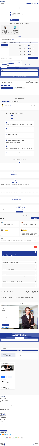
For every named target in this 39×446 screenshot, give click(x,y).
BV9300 (12, 107)
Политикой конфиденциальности (5, 327)
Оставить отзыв (35, 218)
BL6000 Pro (22, 107)
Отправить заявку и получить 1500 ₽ (19, 75)
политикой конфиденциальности (22, 76)
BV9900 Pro (32, 107)
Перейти (10, 105)
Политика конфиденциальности (19, 441)
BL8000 (6, 107)
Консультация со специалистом (31, 58)
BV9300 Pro (8, 107)
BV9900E (30, 107)
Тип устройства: (4, 310)
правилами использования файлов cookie (25, 444)
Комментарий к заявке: (5, 320)
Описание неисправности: (5, 317)
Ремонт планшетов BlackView (15, 101)
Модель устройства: (4, 313)
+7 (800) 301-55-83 (14, 249)
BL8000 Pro (2, 107)
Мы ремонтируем (10, 7)
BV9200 (14, 107)
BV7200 (20, 107)
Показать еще (19, 36)
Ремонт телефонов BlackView (6, 101)
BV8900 (17, 107)
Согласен (33, 444)
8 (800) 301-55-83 (2, 416)
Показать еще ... (25, 108)
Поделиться (1, 434)
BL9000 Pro (26, 107)
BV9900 (36, 107)
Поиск (33, 39)
